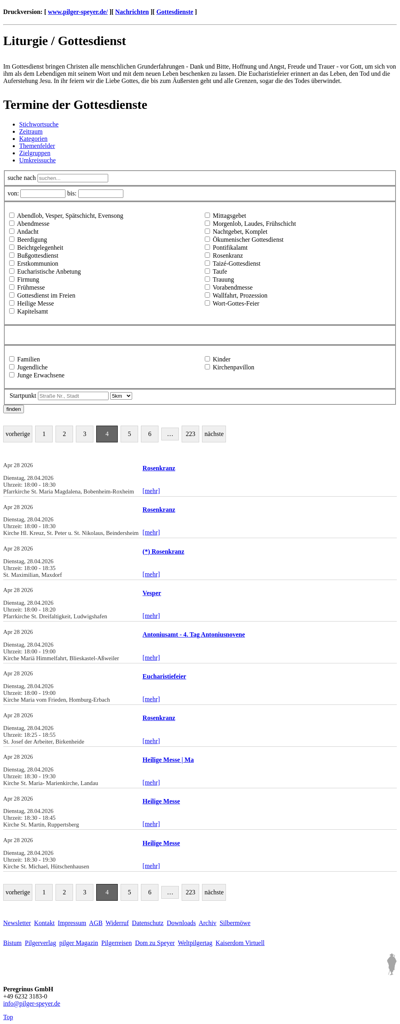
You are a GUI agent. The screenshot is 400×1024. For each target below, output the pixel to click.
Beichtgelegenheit (40, 247)
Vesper (152, 593)
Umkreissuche (37, 160)
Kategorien (33, 138)
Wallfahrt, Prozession (240, 295)
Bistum (12, 942)
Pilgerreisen (116, 942)
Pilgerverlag (40, 942)
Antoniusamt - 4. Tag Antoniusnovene (194, 634)
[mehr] (151, 490)
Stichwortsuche (39, 124)
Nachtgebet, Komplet (240, 231)
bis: (71, 193)
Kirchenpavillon (233, 367)
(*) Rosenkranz (163, 551)
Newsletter (17, 922)
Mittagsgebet (229, 215)
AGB (96, 922)
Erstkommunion (37, 263)
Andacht (27, 231)
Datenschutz (148, 922)
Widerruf (117, 922)
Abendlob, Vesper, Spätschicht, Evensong (70, 215)
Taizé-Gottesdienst (237, 263)
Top (8, 1017)
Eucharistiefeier (164, 676)
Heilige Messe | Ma (168, 759)
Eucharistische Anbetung (49, 271)
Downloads (181, 922)
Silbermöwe (235, 922)
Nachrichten (132, 11)
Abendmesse (33, 223)
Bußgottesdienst (37, 255)
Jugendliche (32, 367)
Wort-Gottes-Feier (236, 303)
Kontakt (44, 922)
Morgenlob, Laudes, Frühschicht (254, 223)
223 (190, 433)
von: (13, 193)
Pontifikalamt (230, 247)
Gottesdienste (174, 11)
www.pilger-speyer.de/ (78, 11)
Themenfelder (37, 145)
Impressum (72, 922)
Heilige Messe (35, 303)
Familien (28, 359)
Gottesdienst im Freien (46, 295)
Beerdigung (32, 239)
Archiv (207, 922)
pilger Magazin (78, 942)
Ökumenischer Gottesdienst (248, 239)
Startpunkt (23, 395)
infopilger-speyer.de (31, 1003)
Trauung (223, 279)
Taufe (220, 271)
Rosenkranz (228, 255)
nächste (214, 433)
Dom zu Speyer (155, 942)
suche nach (22, 177)
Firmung (28, 279)
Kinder (221, 359)
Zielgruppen (34, 153)
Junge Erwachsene (41, 375)
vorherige (18, 433)
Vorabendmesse (233, 287)
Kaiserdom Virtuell (240, 942)
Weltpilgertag (195, 942)
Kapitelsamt (32, 311)
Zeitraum (31, 131)
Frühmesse (31, 287)
